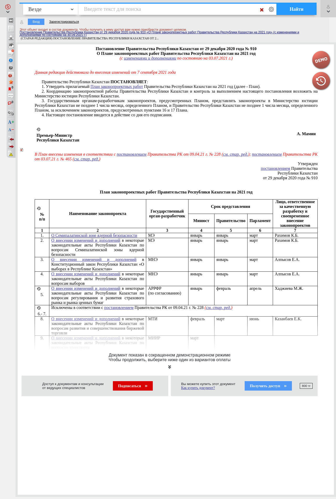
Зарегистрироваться (64, 22)
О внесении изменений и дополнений (85, 240)
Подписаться (133, 386)
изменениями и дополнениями (150, 58)
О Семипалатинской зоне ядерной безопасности (94, 235)
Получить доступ (268, 386)
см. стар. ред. (235, 154)
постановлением (131, 154)
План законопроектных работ (117, 86)
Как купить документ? (198, 388)
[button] (7, 8)
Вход (36, 22)
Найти (296, 9)
